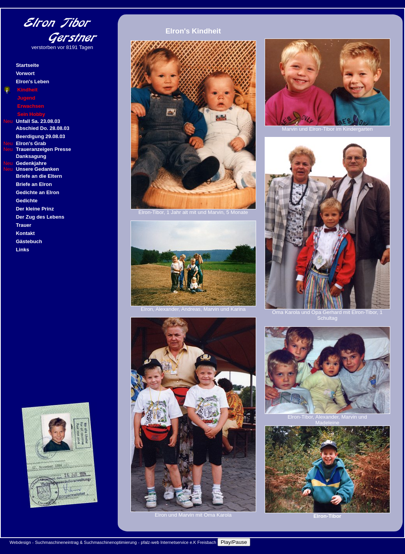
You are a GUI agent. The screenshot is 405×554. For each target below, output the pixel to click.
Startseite (27, 65)
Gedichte (27, 200)
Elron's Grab (31, 143)
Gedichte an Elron (37, 192)
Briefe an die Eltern (39, 176)
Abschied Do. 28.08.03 (42, 128)
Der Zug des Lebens (40, 217)
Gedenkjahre (31, 163)
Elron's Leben (32, 81)
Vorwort (25, 73)
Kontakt (25, 233)
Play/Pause (234, 542)
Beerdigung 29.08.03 (40, 136)
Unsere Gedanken (37, 169)
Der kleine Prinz (35, 209)
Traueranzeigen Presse (43, 149)
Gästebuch (29, 241)
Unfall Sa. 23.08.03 (38, 121)
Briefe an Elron (34, 184)
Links (22, 249)
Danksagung (31, 156)
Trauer (24, 225)
